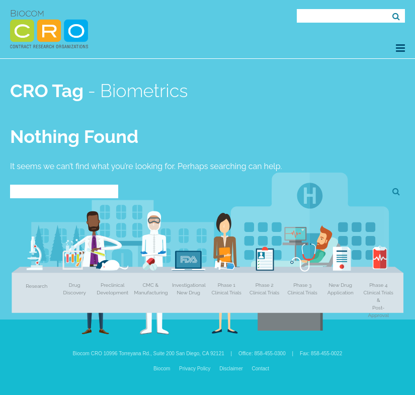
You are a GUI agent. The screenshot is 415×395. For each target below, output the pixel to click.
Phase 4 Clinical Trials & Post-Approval (378, 300)
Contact (260, 368)
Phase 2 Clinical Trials (264, 288)
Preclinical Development (112, 288)
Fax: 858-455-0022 (321, 353)
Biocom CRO (49, 29)
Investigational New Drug (189, 288)
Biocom (161, 368)
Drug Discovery (74, 288)
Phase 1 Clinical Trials (226, 288)
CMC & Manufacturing (151, 288)
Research (36, 286)
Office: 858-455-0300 (262, 353)
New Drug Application (340, 288)
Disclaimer (231, 368)
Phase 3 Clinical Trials (302, 288)
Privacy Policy (194, 368)
